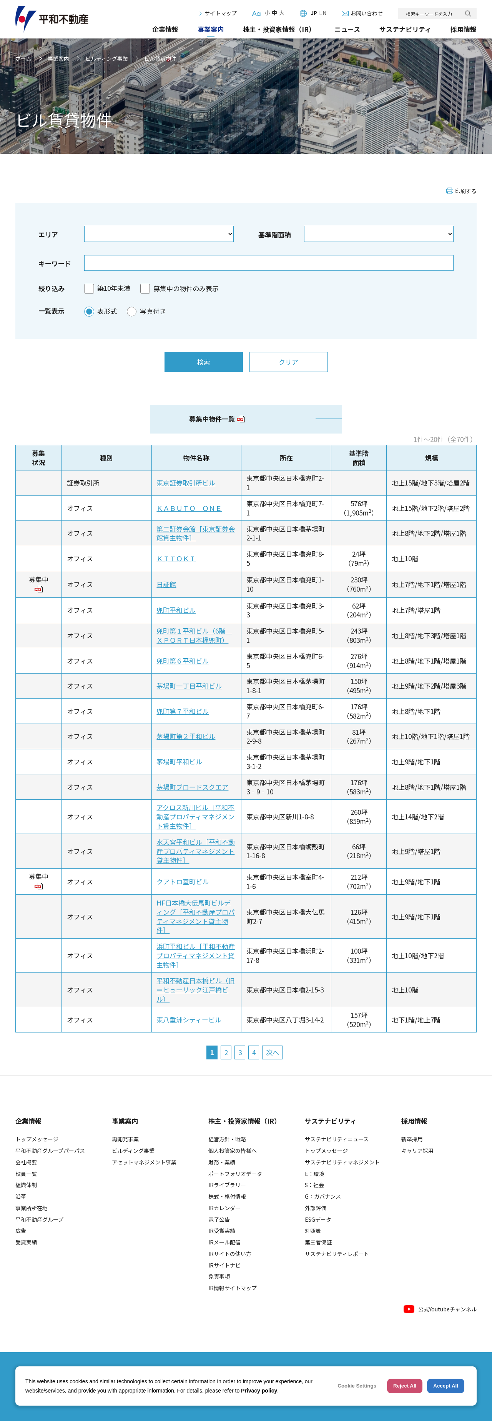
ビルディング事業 (106, 58)
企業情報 (165, 29)
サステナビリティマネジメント (342, 1162)
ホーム (23, 58)
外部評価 (315, 1208)
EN (322, 13)
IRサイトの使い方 (229, 1254)
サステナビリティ (405, 29)
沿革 (20, 1196)
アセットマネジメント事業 (144, 1162)
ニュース (347, 29)
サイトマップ (220, 13)
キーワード (54, 263)
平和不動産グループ (39, 1219)
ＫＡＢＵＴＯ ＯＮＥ (189, 508)
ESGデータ (318, 1219)
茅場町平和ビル (179, 761)
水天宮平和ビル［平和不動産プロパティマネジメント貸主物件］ (195, 851)
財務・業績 (221, 1162)
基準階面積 (274, 234)
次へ (272, 1052)
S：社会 (314, 1185)
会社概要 (26, 1162)
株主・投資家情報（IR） (279, 29)
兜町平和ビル (176, 610)
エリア (48, 234)
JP (314, 13)
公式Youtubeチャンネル (440, 1309)
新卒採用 (412, 1139)
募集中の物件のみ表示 (186, 288)
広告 (20, 1230)
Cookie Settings (356, 1386)
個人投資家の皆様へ (232, 1150)
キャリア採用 (417, 1150)
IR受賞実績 (221, 1230)
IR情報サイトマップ (232, 1288)
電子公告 (219, 1219)
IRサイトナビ (224, 1265)
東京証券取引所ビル (185, 482)
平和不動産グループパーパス (50, 1150)
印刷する (466, 191)
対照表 (313, 1230)
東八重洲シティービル (188, 1019)
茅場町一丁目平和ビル (189, 685)
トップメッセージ (36, 1139)
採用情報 (463, 29)
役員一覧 (26, 1173)
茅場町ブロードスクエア (192, 787)
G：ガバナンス (323, 1196)
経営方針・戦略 (227, 1139)
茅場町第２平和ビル (185, 736)
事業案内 (211, 29)
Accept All (445, 1386)
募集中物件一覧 (217, 419)
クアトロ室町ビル (182, 881)
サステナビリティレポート (337, 1254)
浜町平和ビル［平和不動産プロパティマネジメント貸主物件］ (195, 955)
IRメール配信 (224, 1242)
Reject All (404, 1386)
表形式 (107, 311)
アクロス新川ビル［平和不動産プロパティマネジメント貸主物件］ (195, 816)
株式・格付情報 (227, 1196)
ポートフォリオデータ (235, 1173)
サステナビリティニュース (337, 1139)
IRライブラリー (227, 1185)
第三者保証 (318, 1242)
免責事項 (219, 1276)
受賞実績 (26, 1242)
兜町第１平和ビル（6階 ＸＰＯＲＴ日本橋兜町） (194, 635)
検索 (468, 14)
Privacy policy (259, 1391)
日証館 (166, 584)
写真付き (153, 311)
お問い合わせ (367, 13)
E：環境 (314, 1173)
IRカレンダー (224, 1208)
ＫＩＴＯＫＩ (176, 558)
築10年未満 (113, 288)
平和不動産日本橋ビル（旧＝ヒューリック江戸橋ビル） (195, 990)
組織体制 (26, 1185)
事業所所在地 (31, 1208)
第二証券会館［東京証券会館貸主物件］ (195, 533)
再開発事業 (125, 1139)
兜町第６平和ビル (182, 660)
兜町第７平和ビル (182, 711)
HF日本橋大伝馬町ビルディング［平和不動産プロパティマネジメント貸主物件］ (195, 916)
